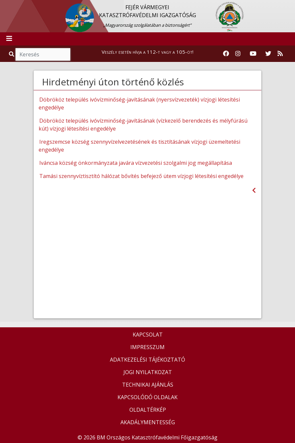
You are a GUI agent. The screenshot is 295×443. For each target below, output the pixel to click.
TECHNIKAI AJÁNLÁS (147, 384)
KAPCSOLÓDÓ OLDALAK (147, 397)
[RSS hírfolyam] (280, 53)
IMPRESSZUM (147, 347)
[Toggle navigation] (9, 38)
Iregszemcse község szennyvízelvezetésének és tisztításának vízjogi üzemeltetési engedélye (139, 145)
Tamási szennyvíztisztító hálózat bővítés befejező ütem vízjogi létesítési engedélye (141, 176)
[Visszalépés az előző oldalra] (253, 190)
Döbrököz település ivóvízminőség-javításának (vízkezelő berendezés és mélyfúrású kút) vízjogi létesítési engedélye (143, 124)
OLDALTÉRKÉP (147, 409)
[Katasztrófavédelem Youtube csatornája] (253, 53)
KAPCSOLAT (148, 334)
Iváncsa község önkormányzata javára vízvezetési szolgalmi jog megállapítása (135, 162)
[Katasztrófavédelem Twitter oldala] (268, 53)
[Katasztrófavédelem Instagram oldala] (238, 53)
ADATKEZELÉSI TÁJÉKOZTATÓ (147, 359)
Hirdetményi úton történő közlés (113, 81)
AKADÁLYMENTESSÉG (147, 422)
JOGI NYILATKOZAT (147, 372)
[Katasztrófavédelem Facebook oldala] (226, 53)
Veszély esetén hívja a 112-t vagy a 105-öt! (147, 51)
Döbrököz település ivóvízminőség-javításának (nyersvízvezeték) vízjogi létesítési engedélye (139, 103)
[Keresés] (43, 54)
